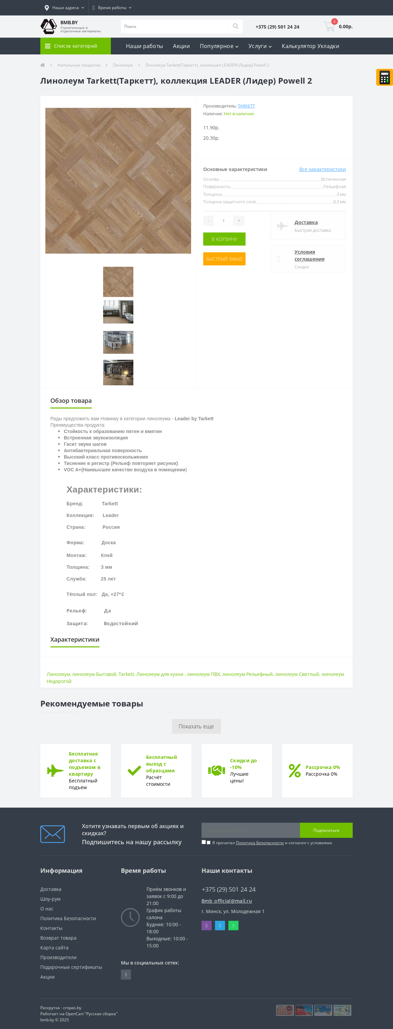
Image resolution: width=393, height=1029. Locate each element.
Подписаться (326, 830)
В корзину (224, 239)
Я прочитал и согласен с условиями (272, 843)
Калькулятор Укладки (310, 46)
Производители (58, 957)
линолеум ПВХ (203, 674)
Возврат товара (58, 938)
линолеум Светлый (297, 674)
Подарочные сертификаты (71, 967)
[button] (64, 7)
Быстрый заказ (224, 259)
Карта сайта (54, 947)
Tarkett (246, 106)
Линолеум (123, 65)
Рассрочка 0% (323, 767)
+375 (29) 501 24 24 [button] (229, 889)
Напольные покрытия (78, 65)
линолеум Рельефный (247, 674)
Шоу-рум (50, 899)
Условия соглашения (309, 255)
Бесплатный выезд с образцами (161, 764)
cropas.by (72, 1008)
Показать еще (196, 726)
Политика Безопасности (260, 843)
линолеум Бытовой (94, 674)
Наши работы (144, 46)
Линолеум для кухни (160, 674)
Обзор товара (71, 400)
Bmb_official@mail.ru (227, 901)
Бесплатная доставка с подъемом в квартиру (84, 764)
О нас (46, 908)
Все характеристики (322, 169)
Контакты (51, 928)
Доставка (306, 222)
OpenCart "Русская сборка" (92, 1014)
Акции (181, 46)
